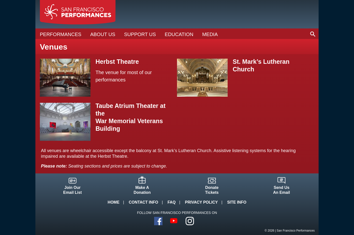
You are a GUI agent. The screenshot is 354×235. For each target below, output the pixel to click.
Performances (60, 34)
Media (210, 34)
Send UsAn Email (281, 190)
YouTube (174, 221)
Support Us (140, 34)
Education (179, 34)
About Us (102, 34)
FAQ (171, 202)
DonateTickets (212, 190)
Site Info (236, 202)
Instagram (189, 221)
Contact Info (143, 202)
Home (113, 202)
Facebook (158, 221)
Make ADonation (142, 190)
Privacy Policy (201, 202)
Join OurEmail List (72, 190)
